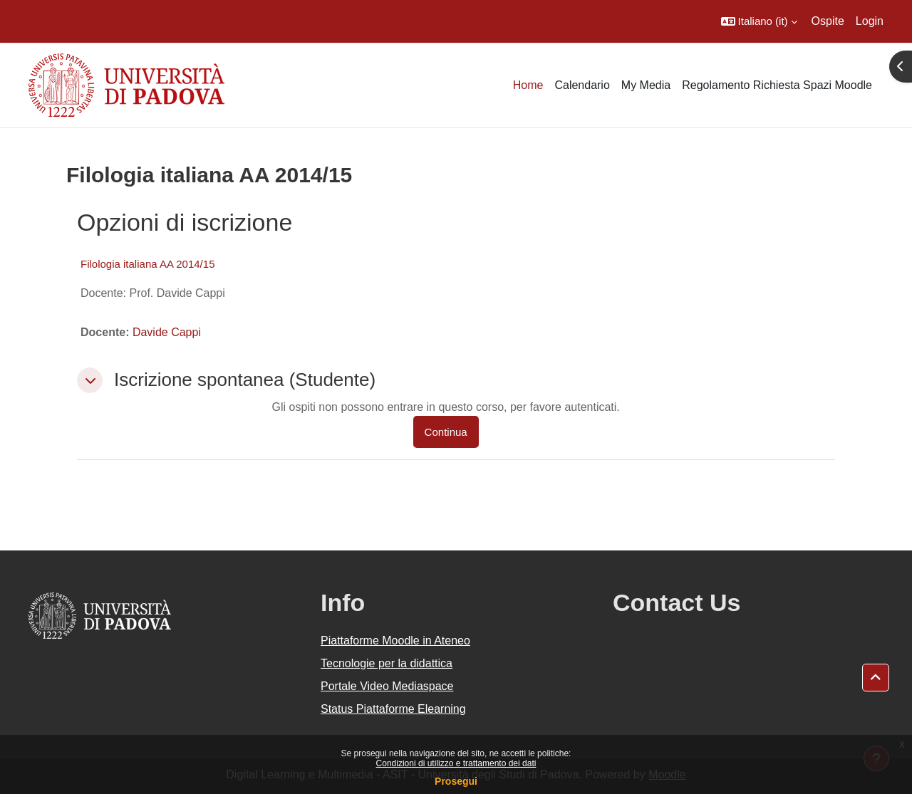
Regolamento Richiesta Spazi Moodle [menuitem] (777, 85)
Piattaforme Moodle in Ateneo (395, 640)
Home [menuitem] (528, 85)
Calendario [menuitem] (581, 85)
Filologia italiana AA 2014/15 (147, 264)
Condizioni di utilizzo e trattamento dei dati (456, 763)
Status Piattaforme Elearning (393, 709)
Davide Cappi (167, 332)
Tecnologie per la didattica (386, 663)
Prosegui (456, 781)
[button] (759, 21)
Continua (446, 432)
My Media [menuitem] (645, 85)
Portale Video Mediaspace (387, 686)
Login (870, 21)
